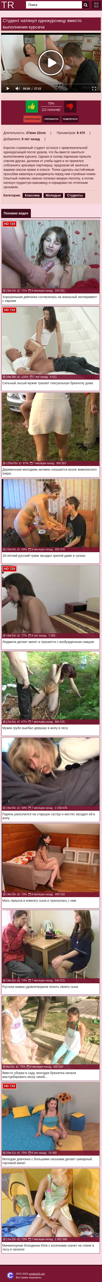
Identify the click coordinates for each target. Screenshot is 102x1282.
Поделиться (70, 119)
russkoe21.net (37, 1273)
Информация (32, 119)
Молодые (53, 195)
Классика (32, 195)
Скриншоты (51, 119)
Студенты (75, 195)
